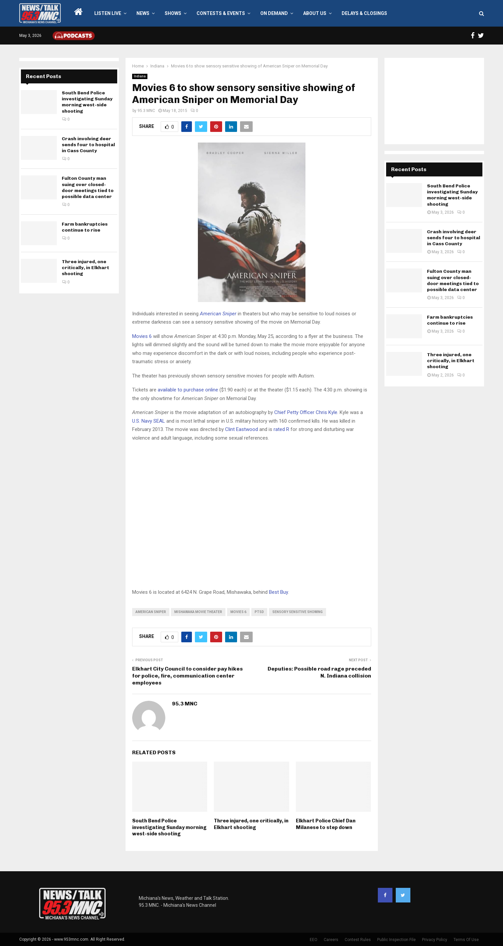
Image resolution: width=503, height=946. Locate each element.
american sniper (150, 612)
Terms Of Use (466, 939)
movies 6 (238, 612)
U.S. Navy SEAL (148, 421)
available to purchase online (188, 390)
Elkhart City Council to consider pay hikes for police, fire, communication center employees (187, 676)
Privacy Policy (434, 939)
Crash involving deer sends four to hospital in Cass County (88, 145)
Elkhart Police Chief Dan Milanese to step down (326, 824)
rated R (281, 429)
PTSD (259, 612)
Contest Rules (358, 939)
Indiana (140, 76)
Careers (331, 939)
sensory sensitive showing (297, 612)
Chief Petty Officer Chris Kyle (305, 412)
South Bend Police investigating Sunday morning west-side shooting (169, 827)
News (142, 13)
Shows (173, 13)
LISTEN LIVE (107, 13)
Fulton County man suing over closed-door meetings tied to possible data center (88, 187)
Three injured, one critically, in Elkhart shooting (251, 824)
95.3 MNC (146, 110)
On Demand (274, 13)
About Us (314, 13)
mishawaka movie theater (198, 612)
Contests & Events (221, 13)
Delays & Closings (364, 13)
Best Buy (278, 592)
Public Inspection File (396, 939)
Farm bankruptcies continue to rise (85, 227)
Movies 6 (142, 336)
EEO (313, 939)
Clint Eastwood (241, 429)
